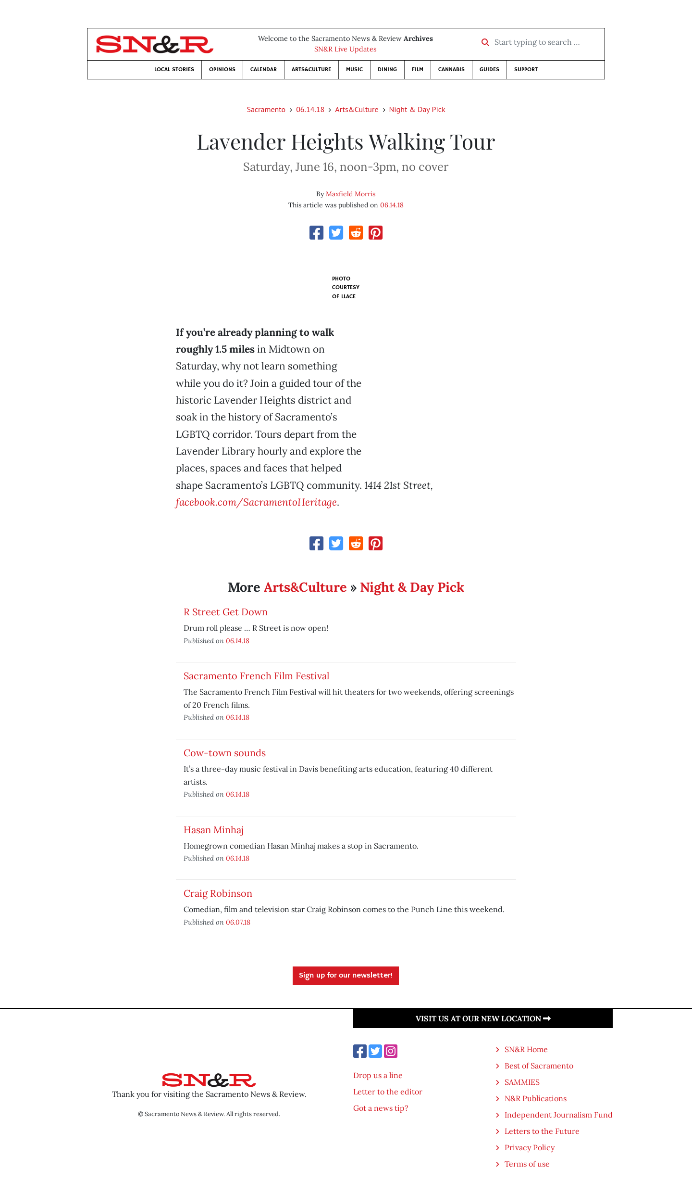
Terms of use (527, 1164)
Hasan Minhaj (213, 830)
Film (417, 69)
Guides (489, 69)
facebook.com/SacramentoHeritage (256, 502)
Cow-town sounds (225, 753)
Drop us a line (378, 1075)
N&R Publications (536, 1098)
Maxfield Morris (350, 194)
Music (354, 69)
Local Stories (174, 69)
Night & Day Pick (417, 109)
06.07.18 (238, 922)
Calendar (263, 69)
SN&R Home (526, 1049)
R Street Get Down (226, 612)
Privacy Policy (530, 1147)
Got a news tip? (380, 1108)
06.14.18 (310, 109)
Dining (387, 69)
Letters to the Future (542, 1131)
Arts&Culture (311, 69)
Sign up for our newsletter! (346, 975)
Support (526, 69)
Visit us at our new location (483, 1018)
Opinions (222, 69)
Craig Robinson (218, 893)
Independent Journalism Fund (559, 1114)
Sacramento (266, 109)
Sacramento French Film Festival (256, 676)
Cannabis (451, 69)
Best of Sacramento (539, 1065)
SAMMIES (522, 1082)
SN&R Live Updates (345, 49)
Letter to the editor (387, 1091)
